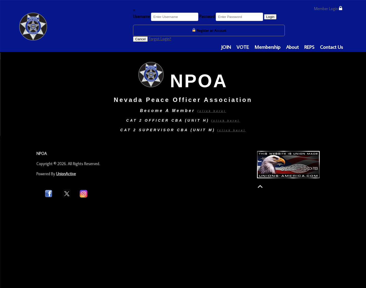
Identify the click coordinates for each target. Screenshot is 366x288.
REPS (309, 46)
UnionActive (66, 173)
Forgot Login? (160, 38)
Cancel (140, 39)
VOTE (242, 46)
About (292, 46)
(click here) (225, 120)
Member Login (328, 8)
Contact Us (331, 46)
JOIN (226, 46)
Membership (267, 46)
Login (270, 17)
